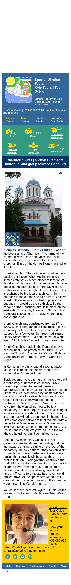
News (64, 566)
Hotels (7, 566)
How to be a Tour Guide (57, 119)
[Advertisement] (35, 37)
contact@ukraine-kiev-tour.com (24, 550)
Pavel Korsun (58, 507)
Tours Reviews (25, 119)
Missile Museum (12, 151)
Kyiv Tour (14, 135)
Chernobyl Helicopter (57, 136)
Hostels (20, 566)
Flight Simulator (33, 151)
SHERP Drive (35, 135)
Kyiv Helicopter (58, 150)
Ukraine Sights (40, 119)
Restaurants (37, 566)
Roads (52, 566)
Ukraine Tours (10, 119)
